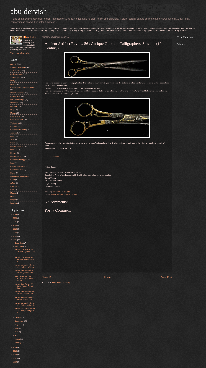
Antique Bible (15, 96)
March (17, 339)
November (19, 247)
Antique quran (15, 77)
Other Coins (14, 103)
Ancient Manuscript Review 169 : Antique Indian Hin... (25, 304)
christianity (14, 106)
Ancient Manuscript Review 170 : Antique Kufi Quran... (25, 266)
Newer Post (48, 277)
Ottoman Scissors (52, 156)
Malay (12, 81)
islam (12, 136)
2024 (15, 214)
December (19, 243)
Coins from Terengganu (19, 160)
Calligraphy (14, 123)
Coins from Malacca (17, 166)
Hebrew (13, 153)
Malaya (13, 113)
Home (107, 277)
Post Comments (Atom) (61, 282)
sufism (12, 183)
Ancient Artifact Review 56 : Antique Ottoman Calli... (25, 293)
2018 (15, 229)
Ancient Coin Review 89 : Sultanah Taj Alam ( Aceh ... (25, 252)
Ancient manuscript (17, 67)
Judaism (13, 133)
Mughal (13, 193)
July (16, 328)
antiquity (67, 194)
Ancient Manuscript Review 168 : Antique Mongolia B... (25, 311)
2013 (15, 351)
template (13, 203)
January (18, 343)
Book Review (15, 116)
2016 (15, 236)
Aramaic (13, 126)
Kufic (12, 190)
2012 (15, 355)
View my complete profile (19, 53)
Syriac (12, 143)
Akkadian (13, 186)
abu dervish (28, 11)
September (19, 321)
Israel (12, 163)
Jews (12, 140)
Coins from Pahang (17, 146)
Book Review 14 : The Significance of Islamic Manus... (24, 278)
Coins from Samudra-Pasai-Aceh (22, 87)
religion (13, 200)
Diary (12, 110)
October (18, 317)
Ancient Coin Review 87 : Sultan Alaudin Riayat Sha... (24, 286)
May (17, 332)
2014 (15, 347)
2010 (15, 362)
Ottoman (74, 194)
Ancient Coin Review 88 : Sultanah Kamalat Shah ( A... (25, 259)
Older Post (166, 277)
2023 (15, 218)
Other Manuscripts (17, 93)
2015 (15, 240)
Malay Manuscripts (17, 100)
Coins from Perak (16, 170)
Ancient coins (15, 71)
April (17, 335)
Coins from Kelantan (18, 130)
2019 (15, 225)
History (13, 173)
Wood (12, 180)
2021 (15, 222)
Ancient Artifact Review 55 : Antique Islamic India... (25, 298)
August (18, 325)
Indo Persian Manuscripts (19, 176)
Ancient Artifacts (56, 194)
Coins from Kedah (17, 156)
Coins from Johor (16, 119)
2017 (15, 233)
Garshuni (13, 150)
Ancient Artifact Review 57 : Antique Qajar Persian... (25, 272)
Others (13, 196)
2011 (15, 358)
